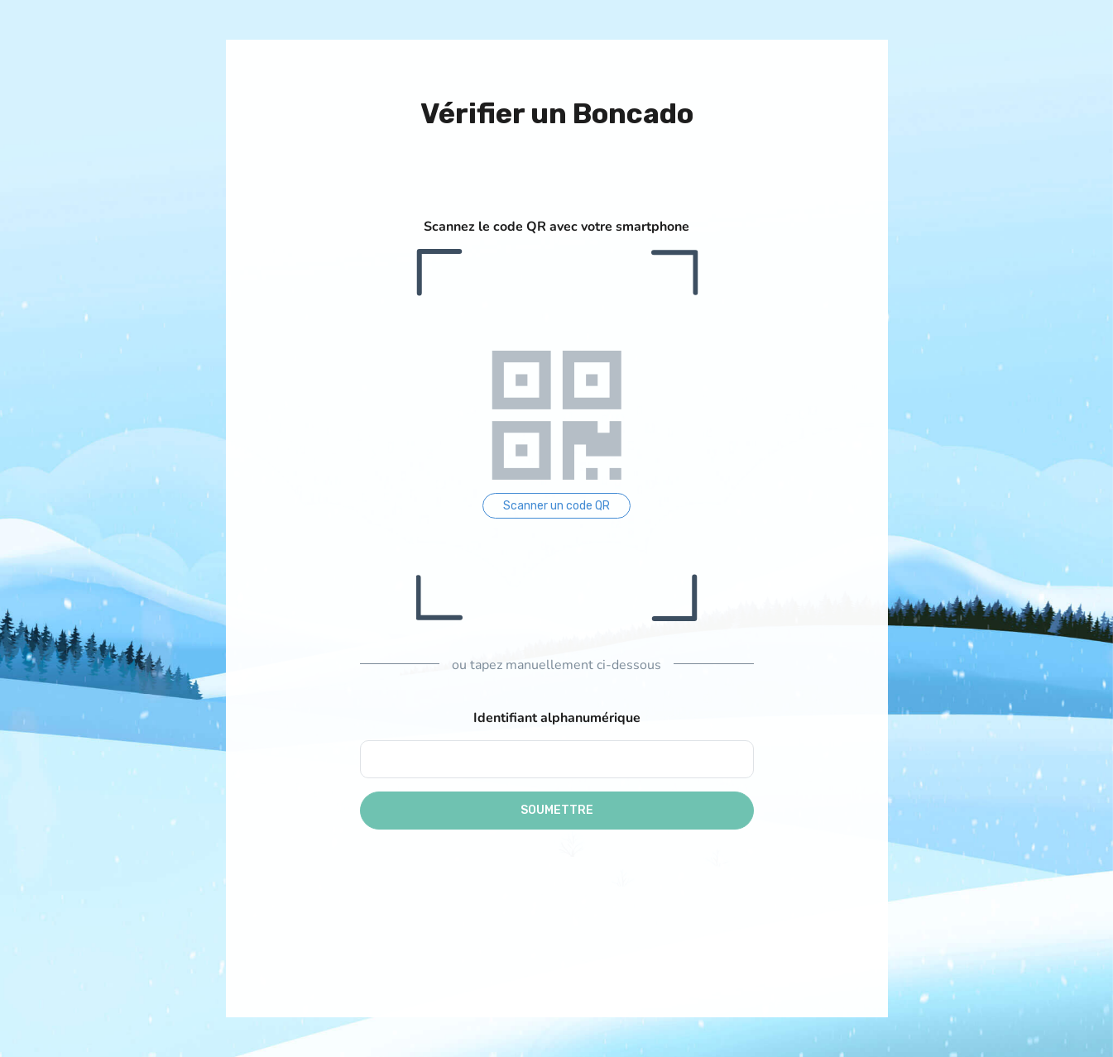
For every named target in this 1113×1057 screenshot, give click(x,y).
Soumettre (557, 810)
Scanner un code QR (556, 506)
